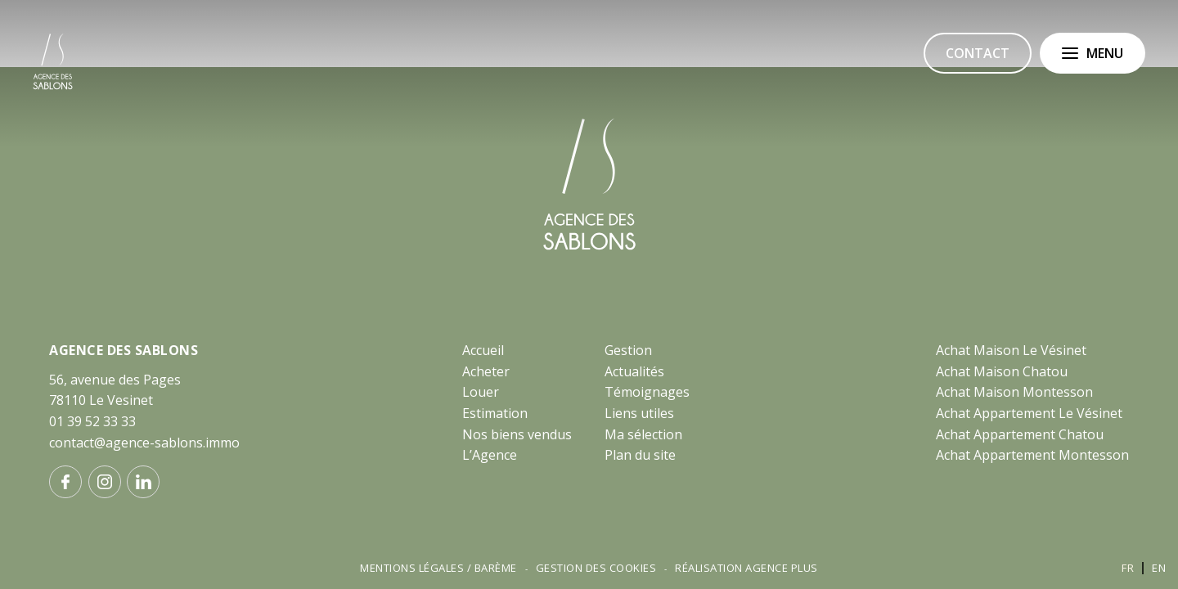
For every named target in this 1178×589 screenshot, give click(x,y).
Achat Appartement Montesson (1032, 455)
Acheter (486, 371)
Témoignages (647, 392)
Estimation (495, 413)
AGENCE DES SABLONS (123, 350)
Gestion (628, 350)
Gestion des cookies (596, 567)
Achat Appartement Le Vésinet (1029, 413)
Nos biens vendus (517, 434)
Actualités (634, 371)
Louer (480, 392)
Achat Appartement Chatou (1020, 434)
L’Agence (489, 455)
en (1159, 567)
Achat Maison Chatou (1002, 371)
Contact (977, 53)
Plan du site (640, 455)
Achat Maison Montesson (1014, 392)
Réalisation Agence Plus (746, 567)
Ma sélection (643, 434)
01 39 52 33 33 (92, 421)
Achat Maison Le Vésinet (1011, 350)
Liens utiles (639, 413)
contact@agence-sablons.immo (144, 443)
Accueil (483, 350)
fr (1128, 567)
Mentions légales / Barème (438, 567)
